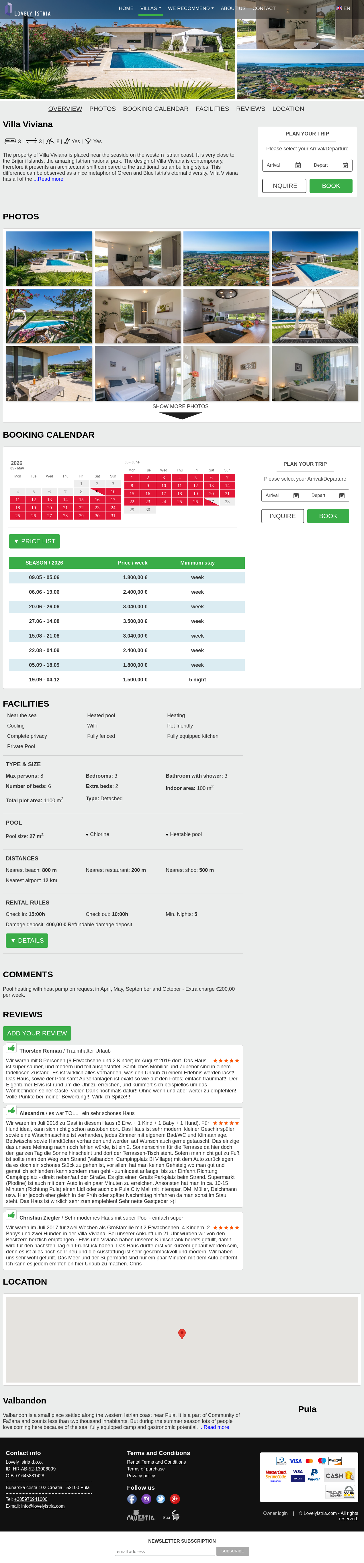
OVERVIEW (65, 108)
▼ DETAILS (27, 940)
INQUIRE (284, 185)
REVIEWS (250, 108)
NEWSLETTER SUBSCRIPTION (182, 1541)
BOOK (331, 185)
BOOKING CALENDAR (156, 108)
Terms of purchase (146, 1468)
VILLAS (150, 8)
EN (343, 8)
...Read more (48, 179)
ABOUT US (233, 8)
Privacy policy (141, 1475)
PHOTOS (102, 108)
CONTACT (264, 8)
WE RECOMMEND (191, 8)
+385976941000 (30, 1499)
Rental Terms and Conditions (156, 1462)
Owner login (275, 1513)
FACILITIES (212, 108)
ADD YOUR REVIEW (37, 1033)
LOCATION (288, 108)
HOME (126, 8)
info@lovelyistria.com (42, 1506)
